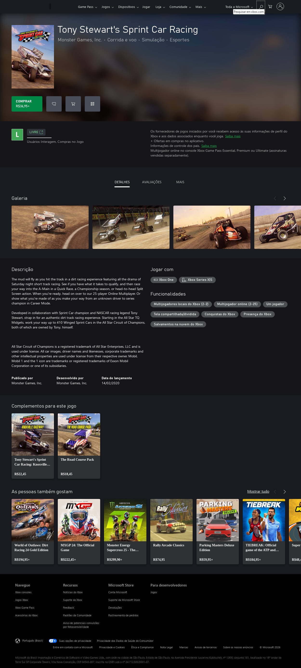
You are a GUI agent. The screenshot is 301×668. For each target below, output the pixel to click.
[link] (33, 446)
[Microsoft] (31, 6)
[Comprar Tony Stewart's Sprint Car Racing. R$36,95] (27, 104)
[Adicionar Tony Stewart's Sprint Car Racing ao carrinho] (73, 104)
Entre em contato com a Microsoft (73, 647)
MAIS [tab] (180, 182)
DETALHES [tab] (122, 182)
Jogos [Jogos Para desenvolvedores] (153, 592)
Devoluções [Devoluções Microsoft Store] (115, 607)
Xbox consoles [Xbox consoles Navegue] (23, 592)
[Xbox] (63, 6)
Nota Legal (166, 647)
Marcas (183, 647)
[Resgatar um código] (92, 104)
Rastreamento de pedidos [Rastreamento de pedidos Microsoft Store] (123, 615)
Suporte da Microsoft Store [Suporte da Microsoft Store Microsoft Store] (124, 599)
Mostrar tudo (258, 491)
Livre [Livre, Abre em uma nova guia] (36, 132)
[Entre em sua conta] (280, 6)
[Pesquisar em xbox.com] (260, 6)
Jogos (107, 7)
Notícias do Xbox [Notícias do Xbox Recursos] (73, 592)
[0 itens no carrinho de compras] (270, 6)
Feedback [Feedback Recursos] (68, 607)
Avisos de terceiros (206, 647)
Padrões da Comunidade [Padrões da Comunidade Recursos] (77, 615)
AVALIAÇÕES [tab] (151, 182)
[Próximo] (284, 198)
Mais (204, 7)
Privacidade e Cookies (112, 647)
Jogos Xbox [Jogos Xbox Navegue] (21, 599)
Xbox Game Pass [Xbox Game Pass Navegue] (24, 607)
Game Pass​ (85, 7)
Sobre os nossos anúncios (238, 647)
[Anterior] (275, 198)
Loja (162, 7)
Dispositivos (128, 7)
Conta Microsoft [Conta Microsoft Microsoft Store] (117, 592)
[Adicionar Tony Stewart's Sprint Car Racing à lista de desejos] (54, 104)
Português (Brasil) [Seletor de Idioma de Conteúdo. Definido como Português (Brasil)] (32, 640)
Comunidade (183, 7)
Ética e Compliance (142, 647)
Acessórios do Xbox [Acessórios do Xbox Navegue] (26, 615)
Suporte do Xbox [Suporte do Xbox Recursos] (72, 599)
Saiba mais (233, 136)
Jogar (149, 7)
